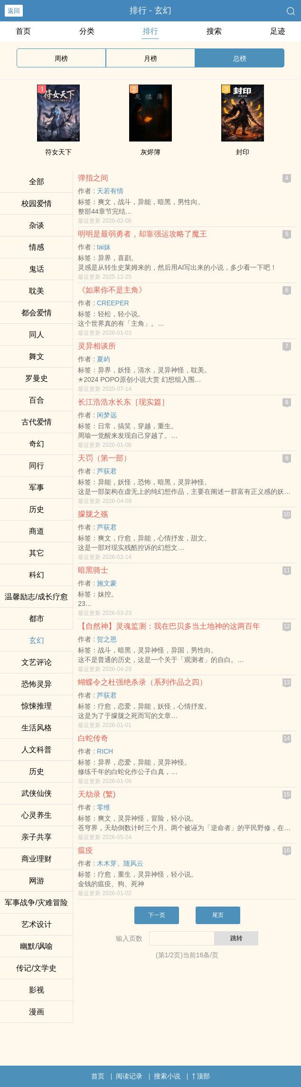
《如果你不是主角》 (112, 290)
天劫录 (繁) (96, 794)
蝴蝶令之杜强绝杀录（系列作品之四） (142, 682)
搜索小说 (167, 1076)
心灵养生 (36, 815)
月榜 (150, 58)
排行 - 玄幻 (150, 10)
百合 (36, 400)
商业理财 (36, 859)
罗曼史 (36, 378)
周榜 (61, 58)
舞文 (36, 356)
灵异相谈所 (97, 346)
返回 (14, 10)
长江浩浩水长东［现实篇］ (123, 402)
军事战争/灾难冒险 (36, 902)
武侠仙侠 (36, 793)
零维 (103, 807)
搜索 (214, 31)
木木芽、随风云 (120, 863)
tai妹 (104, 247)
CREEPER (113, 303)
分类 (86, 31)
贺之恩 (107, 639)
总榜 (239, 58)
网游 (36, 881)
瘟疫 (85, 850)
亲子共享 (36, 837)
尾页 (218, 915)
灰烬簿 (150, 152)
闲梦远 (107, 415)
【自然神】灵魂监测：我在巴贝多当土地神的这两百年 (169, 626)
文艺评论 (36, 662)
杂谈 (36, 225)
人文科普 (36, 750)
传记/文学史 (36, 968)
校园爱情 (36, 203)
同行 (36, 466)
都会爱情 (36, 313)
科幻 (36, 575)
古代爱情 (36, 422)
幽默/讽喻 (36, 946)
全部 (36, 182)
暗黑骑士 (93, 570)
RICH (105, 751)
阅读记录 (129, 1076)
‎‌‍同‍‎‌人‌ (36, 335)
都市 (36, 618)
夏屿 (103, 359)
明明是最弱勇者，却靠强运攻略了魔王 (142, 234)
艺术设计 (36, 924)
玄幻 (36, 640)
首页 (23, 31)
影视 (36, 990)
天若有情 (110, 191)
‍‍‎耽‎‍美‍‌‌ (36, 291)
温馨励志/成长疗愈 (36, 597)
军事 (36, 487)
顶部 (201, 1076)
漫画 (36, 1012)
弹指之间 (93, 178)
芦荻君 (107, 471)
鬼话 (36, 269)
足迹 (277, 31)
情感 (36, 247)
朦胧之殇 (93, 514)
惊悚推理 (36, 706)
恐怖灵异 (36, 684)
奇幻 (36, 444)
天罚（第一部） (104, 458)
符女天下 (58, 152)
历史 (36, 509)
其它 (36, 553)
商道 (36, 531)
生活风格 (36, 728)
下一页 (156, 915)
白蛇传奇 (93, 738)
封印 (242, 152)
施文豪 (107, 583)
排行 (150, 31)
